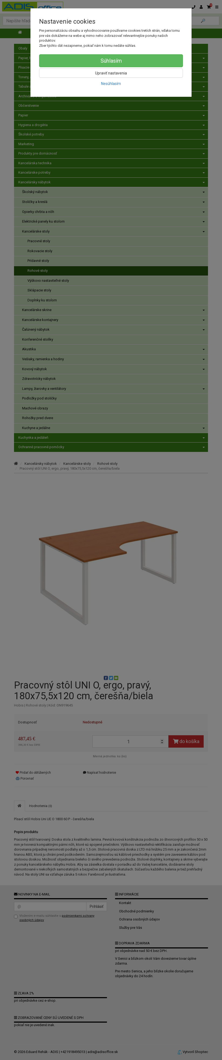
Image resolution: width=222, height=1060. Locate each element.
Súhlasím (111, 61)
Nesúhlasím (111, 83)
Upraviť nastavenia (111, 73)
